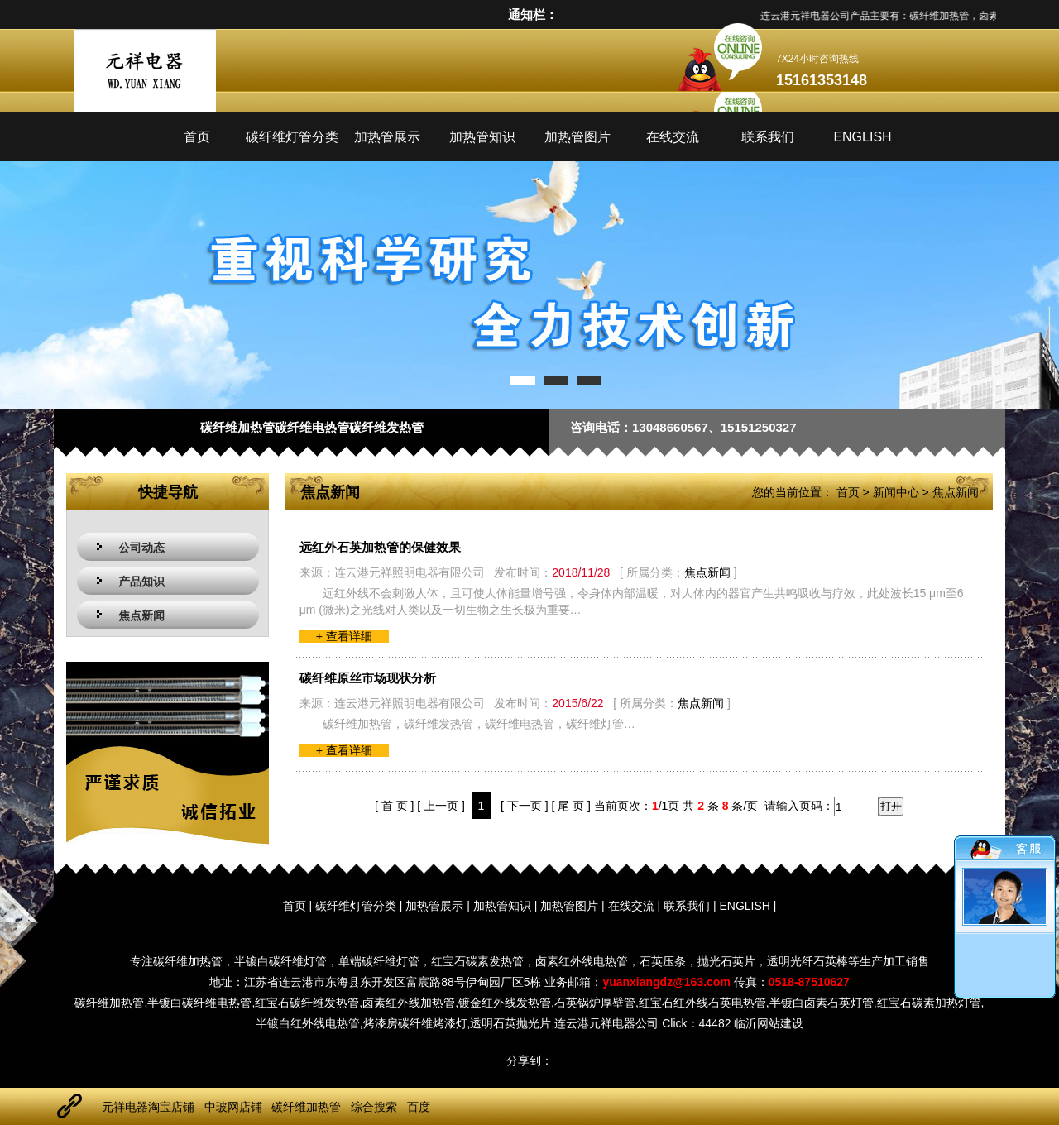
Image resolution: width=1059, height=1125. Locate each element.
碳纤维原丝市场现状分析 (367, 678)
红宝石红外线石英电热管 (702, 1002)
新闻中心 (896, 492)
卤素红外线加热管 (408, 1002)
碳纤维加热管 (109, 1002)
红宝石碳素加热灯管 (929, 1002)
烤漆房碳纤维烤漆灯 (415, 1023)
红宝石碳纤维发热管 (307, 1002)
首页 (197, 137)
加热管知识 (482, 137)
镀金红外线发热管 (504, 1002)
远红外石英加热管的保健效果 (380, 547)
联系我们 (767, 137)
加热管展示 (387, 137)
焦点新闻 (141, 615)
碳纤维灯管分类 (292, 137)
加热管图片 (577, 137)
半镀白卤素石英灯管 (821, 1002)
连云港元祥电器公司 (606, 1023)
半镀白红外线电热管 (308, 1023)
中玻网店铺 (233, 1106)
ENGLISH (862, 137)
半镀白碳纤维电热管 (199, 1002)
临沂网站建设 (768, 1023)
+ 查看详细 (344, 636)
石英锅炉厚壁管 (594, 1002)
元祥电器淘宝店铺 (148, 1106)
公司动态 (141, 547)
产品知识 (141, 581)
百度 (418, 1106)
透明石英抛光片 (510, 1023)
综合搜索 (374, 1106)
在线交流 (672, 137)
